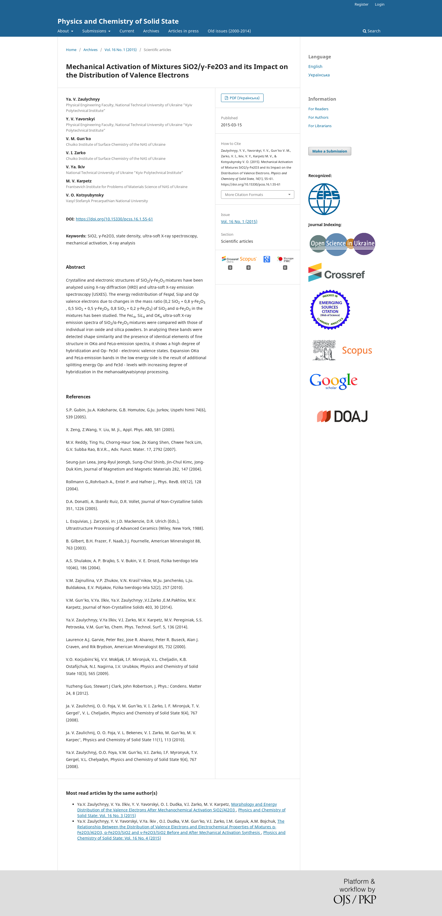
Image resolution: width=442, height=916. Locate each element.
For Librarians (320, 125)
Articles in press (183, 31)
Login (379, 4)
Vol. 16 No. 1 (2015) (121, 49)
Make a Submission (329, 151)
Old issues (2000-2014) (229, 31)
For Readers (318, 108)
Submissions (94, 31)
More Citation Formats (244, 194)
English (315, 66)
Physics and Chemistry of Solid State (118, 21)
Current (127, 31)
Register (361, 4)
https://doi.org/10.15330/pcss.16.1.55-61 (114, 219)
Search (372, 31)
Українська (319, 75)
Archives (151, 31)
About (64, 31)
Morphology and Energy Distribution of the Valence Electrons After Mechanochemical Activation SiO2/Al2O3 (177, 807)
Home (71, 49)
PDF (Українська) (244, 97)
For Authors (318, 117)
